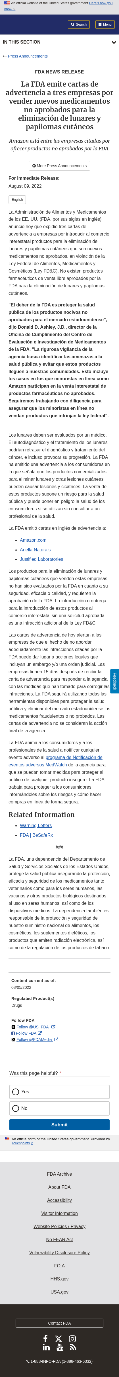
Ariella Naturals (35, 549)
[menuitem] (59, 986)
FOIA (59, 1265)
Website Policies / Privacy (59, 1226)
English (17, 200)
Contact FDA (59, 1323)
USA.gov (59, 1292)
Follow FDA (26, 1033)
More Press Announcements (59, 165)
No (24, 1108)
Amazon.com (33, 540)
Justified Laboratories (41, 559)
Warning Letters (36, 825)
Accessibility (59, 1200)
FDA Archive (59, 1174)
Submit (59, 1125)
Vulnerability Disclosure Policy (59, 1252)
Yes (25, 1091)
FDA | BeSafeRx (36, 835)
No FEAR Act (59, 1239)
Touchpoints (21, 1143)
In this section (21, 42)
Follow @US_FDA (33, 1027)
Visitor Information (59, 1213)
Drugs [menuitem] (16, 1005)
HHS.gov (59, 1278)
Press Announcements (28, 56)
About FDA (59, 1187)
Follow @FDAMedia (34, 1039)
